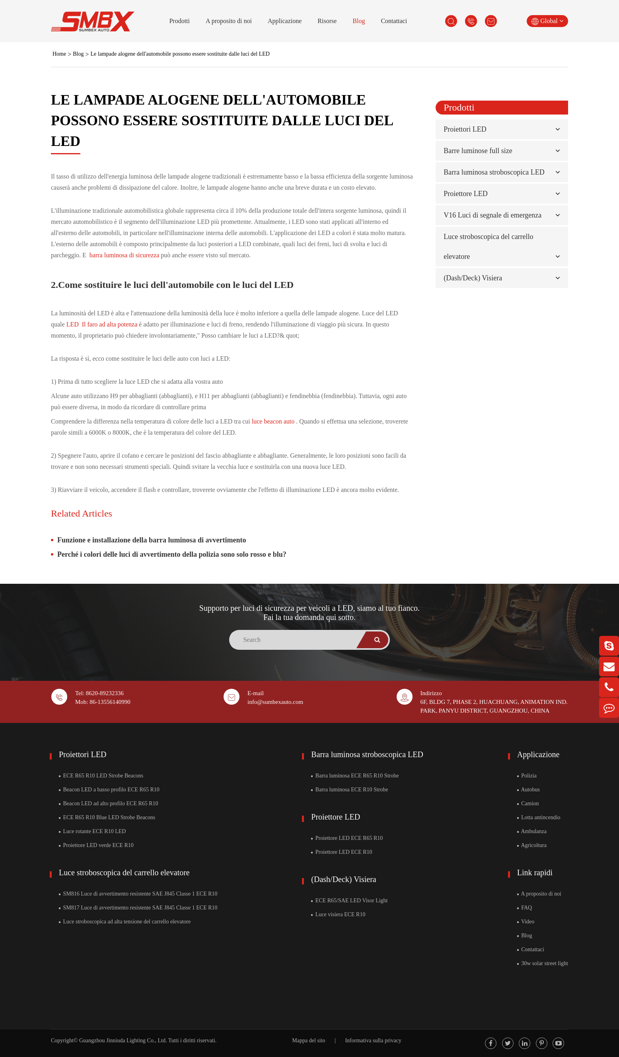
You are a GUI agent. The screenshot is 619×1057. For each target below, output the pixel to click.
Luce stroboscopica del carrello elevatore (124, 872)
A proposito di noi (229, 20)
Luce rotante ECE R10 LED (92, 831)
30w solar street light (542, 963)
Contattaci (394, 20)
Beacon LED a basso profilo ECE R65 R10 (109, 790)
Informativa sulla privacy (373, 1040)
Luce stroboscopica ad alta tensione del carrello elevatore (125, 922)
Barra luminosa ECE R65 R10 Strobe (355, 776)
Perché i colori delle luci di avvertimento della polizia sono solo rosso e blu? (171, 554)
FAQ (524, 908)
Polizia (527, 776)
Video (526, 922)
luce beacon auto (274, 421)
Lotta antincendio (539, 817)
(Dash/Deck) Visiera (473, 278)
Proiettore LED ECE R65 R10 (347, 838)
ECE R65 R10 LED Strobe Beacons (101, 776)
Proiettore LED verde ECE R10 (96, 845)
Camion (528, 803)
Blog (358, 20)
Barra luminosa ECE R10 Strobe (349, 790)
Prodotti (179, 20)
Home (59, 54)
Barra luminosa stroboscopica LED (494, 172)
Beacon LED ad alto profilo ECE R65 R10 (108, 803)
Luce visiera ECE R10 (338, 914)
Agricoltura (532, 845)
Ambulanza (532, 831)
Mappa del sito (308, 1040)
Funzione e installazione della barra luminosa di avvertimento (151, 540)
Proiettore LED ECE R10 (341, 852)
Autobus (528, 790)
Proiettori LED (465, 129)
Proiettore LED (465, 194)
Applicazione (285, 20)
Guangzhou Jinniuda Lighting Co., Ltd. (123, 1040)
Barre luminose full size (478, 151)
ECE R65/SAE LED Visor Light (349, 901)
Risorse (327, 20)
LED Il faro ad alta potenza (102, 324)
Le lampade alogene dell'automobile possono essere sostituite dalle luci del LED (180, 54)
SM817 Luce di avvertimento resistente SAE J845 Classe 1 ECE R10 (138, 908)
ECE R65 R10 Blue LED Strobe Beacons (107, 817)
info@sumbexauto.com (275, 702)
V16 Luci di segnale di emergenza (492, 215)
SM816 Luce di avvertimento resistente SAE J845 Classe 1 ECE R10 (138, 894)
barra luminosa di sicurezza (125, 255)
